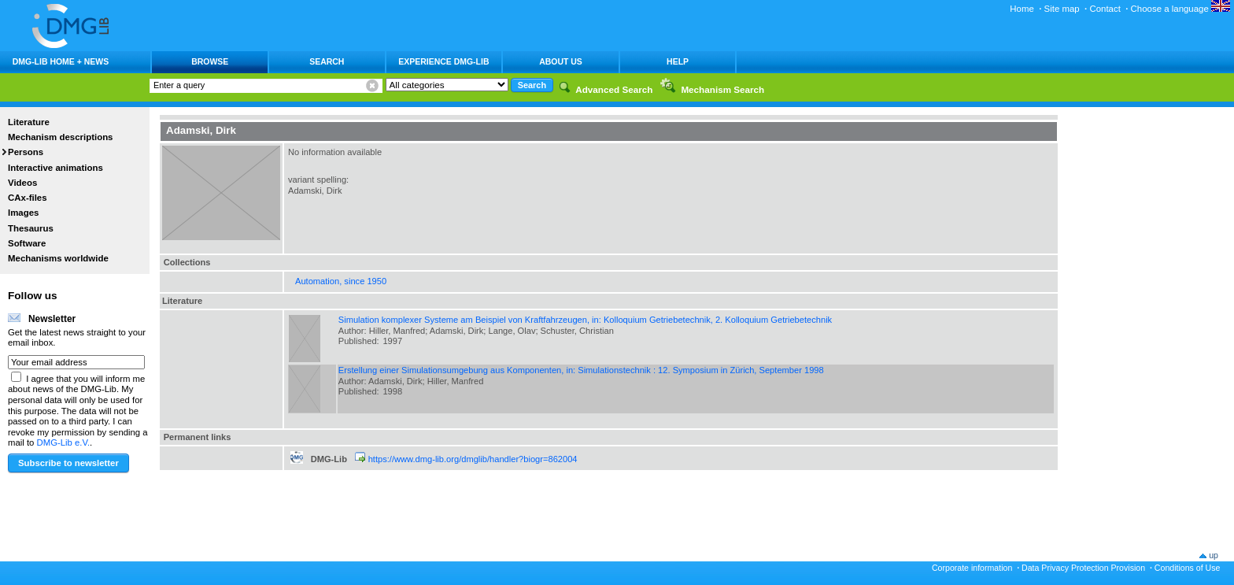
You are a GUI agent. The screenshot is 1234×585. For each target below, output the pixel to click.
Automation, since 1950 (340, 281)
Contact (1104, 8)
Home (1022, 8)
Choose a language (1180, 8)
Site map (1062, 8)
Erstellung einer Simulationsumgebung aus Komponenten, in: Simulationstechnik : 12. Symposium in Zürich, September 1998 (581, 370)
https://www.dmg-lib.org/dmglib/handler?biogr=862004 (473, 459)
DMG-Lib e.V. (64, 442)
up (1213, 555)
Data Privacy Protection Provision (1083, 567)
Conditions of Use (1188, 567)
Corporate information (972, 567)
